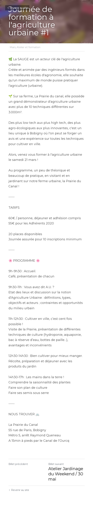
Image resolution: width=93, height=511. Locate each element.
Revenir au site (17, 7)
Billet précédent (18, 464)
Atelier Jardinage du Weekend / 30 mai (65, 474)
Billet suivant (56, 464)
